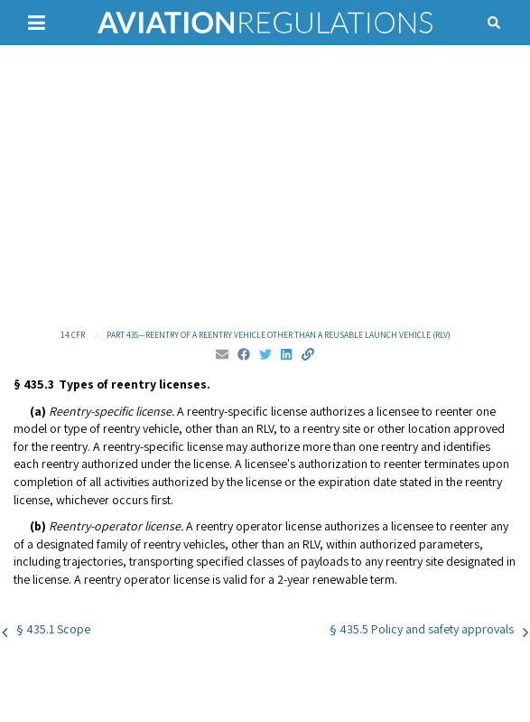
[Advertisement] (265, 185)
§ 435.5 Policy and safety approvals (422, 629)
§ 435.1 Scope (53, 629)
